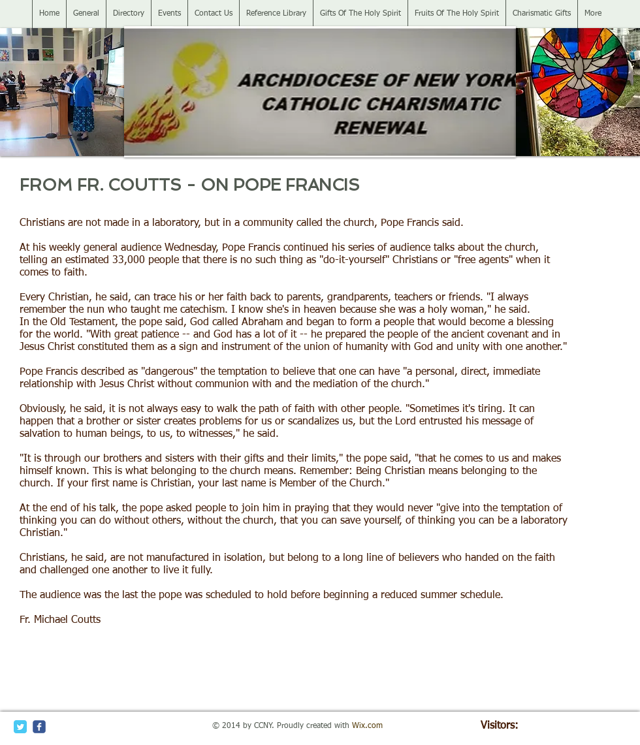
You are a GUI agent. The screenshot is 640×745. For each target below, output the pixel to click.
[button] (62, 92)
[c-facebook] (39, 726)
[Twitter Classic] (20, 726)
